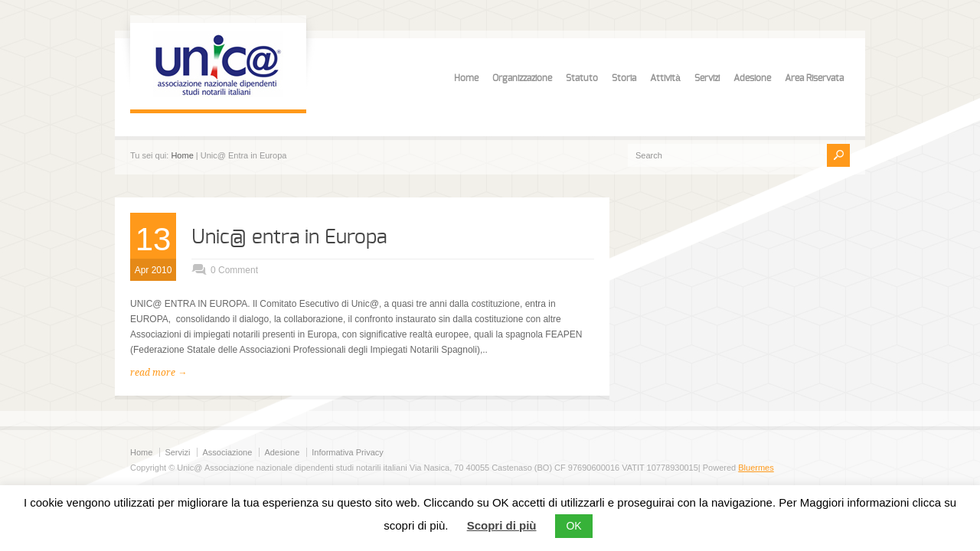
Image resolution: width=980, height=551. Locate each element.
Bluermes (755, 467)
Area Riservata (814, 78)
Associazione (227, 452)
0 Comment (234, 270)
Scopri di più (502, 525)
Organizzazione (522, 78)
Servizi (707, 78)
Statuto (582, 78)
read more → (158, 372)
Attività (665, 78)
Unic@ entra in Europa (289, 237)
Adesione (752, 78)
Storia (624, 78)
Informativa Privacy (348, 452)
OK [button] (573, 526)
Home (466, 78)
